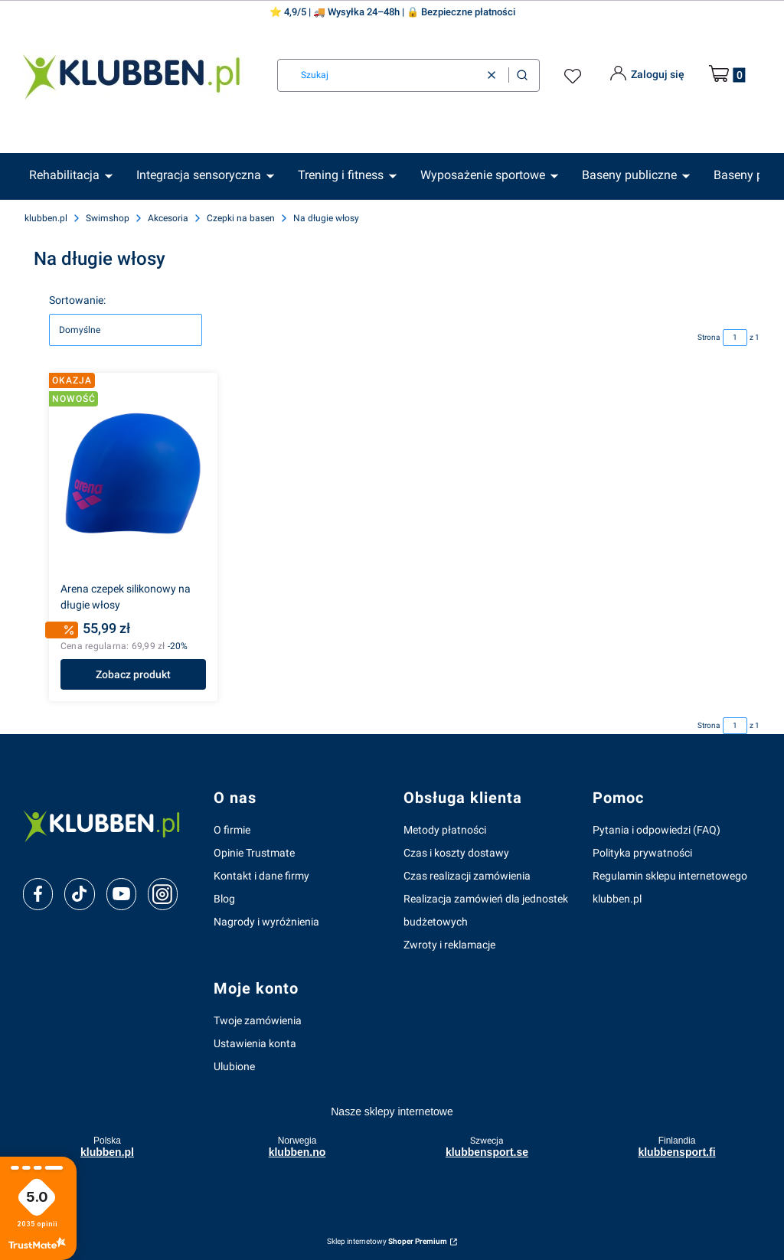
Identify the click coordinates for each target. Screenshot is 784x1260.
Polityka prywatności (642, 853)
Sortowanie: (77, 300)
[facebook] (38, 894)
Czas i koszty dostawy (456, 853)
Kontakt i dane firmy (261, 876)
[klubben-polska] (106, 825)
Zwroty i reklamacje (449, 944)
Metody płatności (444, 830)
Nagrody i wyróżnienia (266, 922)
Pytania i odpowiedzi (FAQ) (656, 830)
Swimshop (107, 218)
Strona (708, 337)
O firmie (232, 830)
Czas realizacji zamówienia (467, 876)
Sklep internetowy (387, 1241)
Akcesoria (168, 218)
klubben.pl (45, 218)
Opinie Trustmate (254, 853)
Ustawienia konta (255, 1043)
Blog (224, 899)
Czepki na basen (241, 218)
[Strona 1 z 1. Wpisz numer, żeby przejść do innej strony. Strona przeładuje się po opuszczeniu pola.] (735, 337)
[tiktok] (79, 894)
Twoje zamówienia (258, 1020)
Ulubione (234, 1066)
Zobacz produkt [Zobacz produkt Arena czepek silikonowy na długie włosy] (133, 674)
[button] (522, 75)
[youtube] (121, 893)
